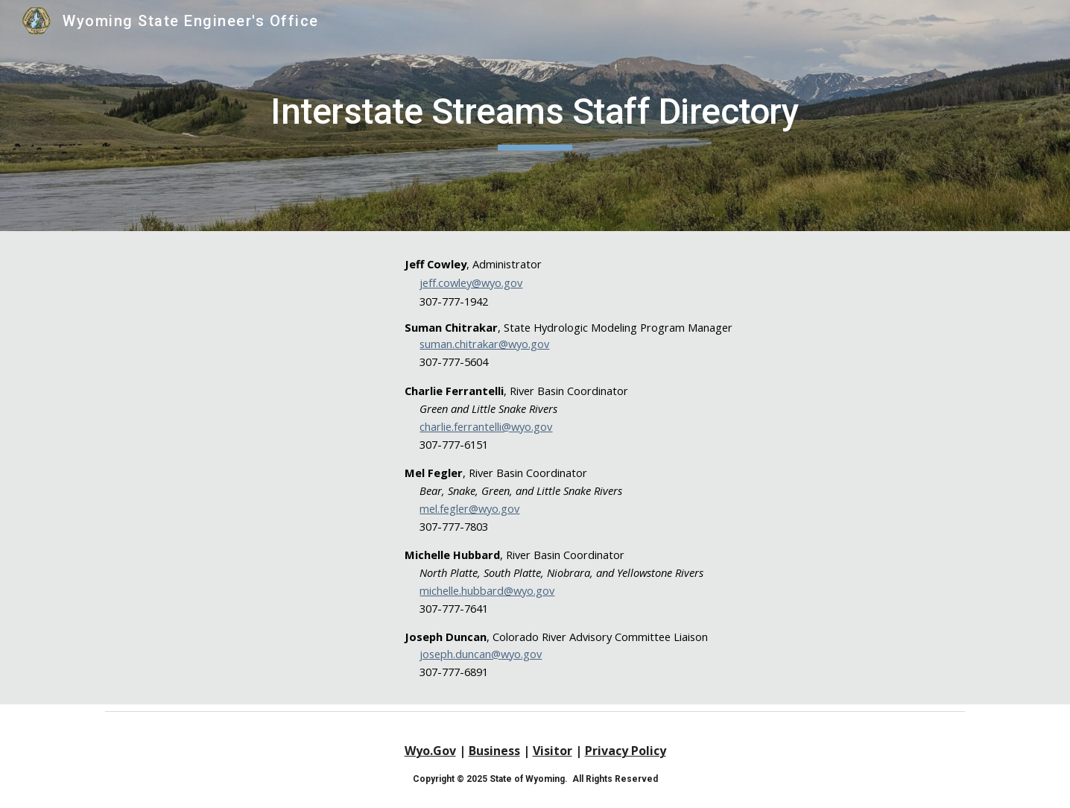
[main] (534, 116)
